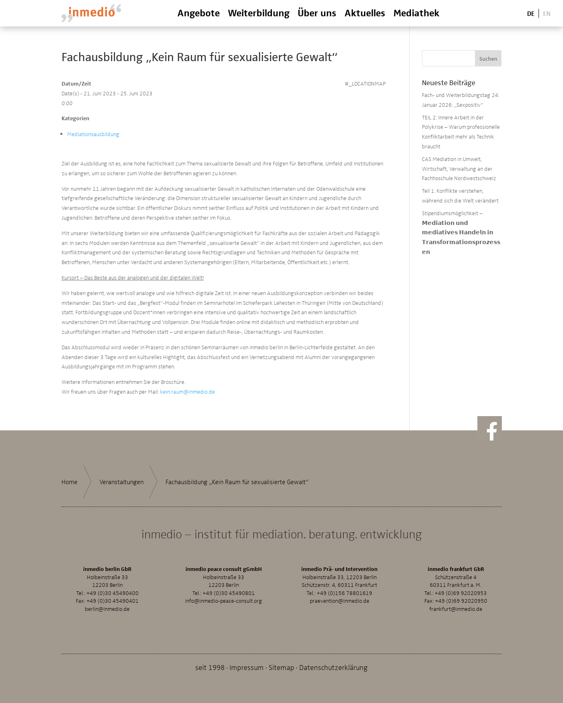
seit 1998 (210, 667)
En (547, 13)
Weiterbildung (258, 12)
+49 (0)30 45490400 (112, 593)
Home (69, 481)
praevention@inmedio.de (339, 600)
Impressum (247, 667)
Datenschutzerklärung (333, 667)
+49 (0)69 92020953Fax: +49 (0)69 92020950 (455, 597)
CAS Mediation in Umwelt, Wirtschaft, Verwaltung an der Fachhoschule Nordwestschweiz (459, 168)
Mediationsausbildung (93, 134)
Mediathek (416, 12)
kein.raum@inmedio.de (187, 391)
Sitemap (281, 667)
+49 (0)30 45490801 (229, 593)
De (530, 13)
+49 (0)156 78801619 (344, 593)
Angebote (198, 12)
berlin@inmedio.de (107, 609)
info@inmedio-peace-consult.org (223, 600)
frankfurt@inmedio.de (455, 609)
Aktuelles (364, 12)
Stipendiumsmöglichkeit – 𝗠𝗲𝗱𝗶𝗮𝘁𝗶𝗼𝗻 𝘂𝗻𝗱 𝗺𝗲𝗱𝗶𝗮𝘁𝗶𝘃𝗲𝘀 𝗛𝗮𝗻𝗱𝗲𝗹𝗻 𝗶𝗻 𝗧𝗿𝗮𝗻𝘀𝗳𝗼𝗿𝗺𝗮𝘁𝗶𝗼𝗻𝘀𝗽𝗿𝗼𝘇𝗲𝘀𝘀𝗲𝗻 (461, 232)
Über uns (317, 12)
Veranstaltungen (121, 481)
